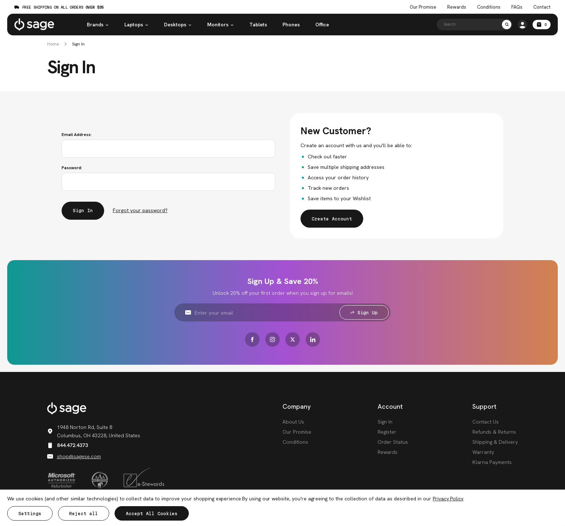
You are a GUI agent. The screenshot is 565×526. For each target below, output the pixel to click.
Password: (72, 168)
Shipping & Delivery (495, 442)
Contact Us (485, 421)
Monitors (220, 24)
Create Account (332, 218)
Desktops (178, 24)
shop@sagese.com (74, 456)
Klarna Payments (492, 462)
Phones (291, 24)
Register (387, 432)
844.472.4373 (67, 445)
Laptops (136, 24)
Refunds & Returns (494, 432)
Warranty (483, 452)
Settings (29, 513)
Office (322, 24)
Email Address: (77, 134)
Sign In (78, 44)
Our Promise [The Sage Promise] (423, 7)
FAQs (516, 7)
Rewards (456, 7)
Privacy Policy (448, 498)
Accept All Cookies (152, 513)
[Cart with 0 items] (542, 24)
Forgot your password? (140, 210)
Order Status (393, 442)
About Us (293, 421)
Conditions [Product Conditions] (489, 7)
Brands (98, 24)
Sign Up (364, 312)
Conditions (295, 442)
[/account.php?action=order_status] (522, 24)
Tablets (258, 24)
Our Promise (296, 432)
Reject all (83, 513)
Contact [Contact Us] (542, 7)
